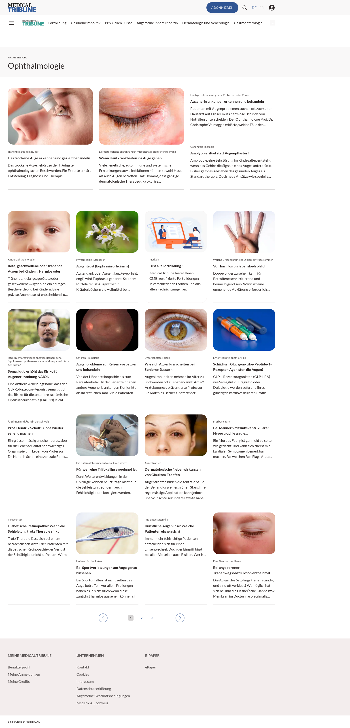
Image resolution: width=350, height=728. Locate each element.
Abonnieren (222, 7)
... (273, 23)
